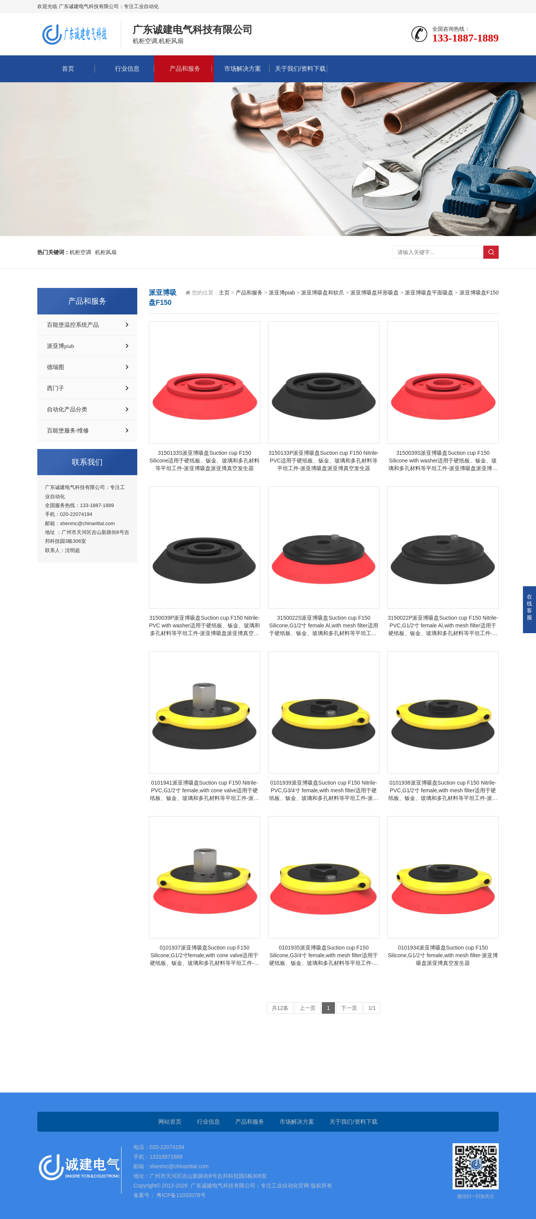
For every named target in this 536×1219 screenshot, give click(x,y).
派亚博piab (60, 346)
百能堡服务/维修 (68, 430)
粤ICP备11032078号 (180, 1195)
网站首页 (169, 1121)
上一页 (308, 1008)
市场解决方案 (240, 68)
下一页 (349, 1008)
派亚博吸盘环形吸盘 (374, 292)
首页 (66, 68)
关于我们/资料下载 (298, 68)
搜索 (491, 252)
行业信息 (125, 68)
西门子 (55, 388)
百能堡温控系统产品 (73, 325)
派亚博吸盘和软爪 (322, 292)
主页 (224, 292)
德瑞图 (55, 367)
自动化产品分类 (67, 409)
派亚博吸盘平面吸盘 (429, 292)
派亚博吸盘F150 (479, 292)
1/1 (372, 1008)
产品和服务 (183, 68)
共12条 (280, 1008)
